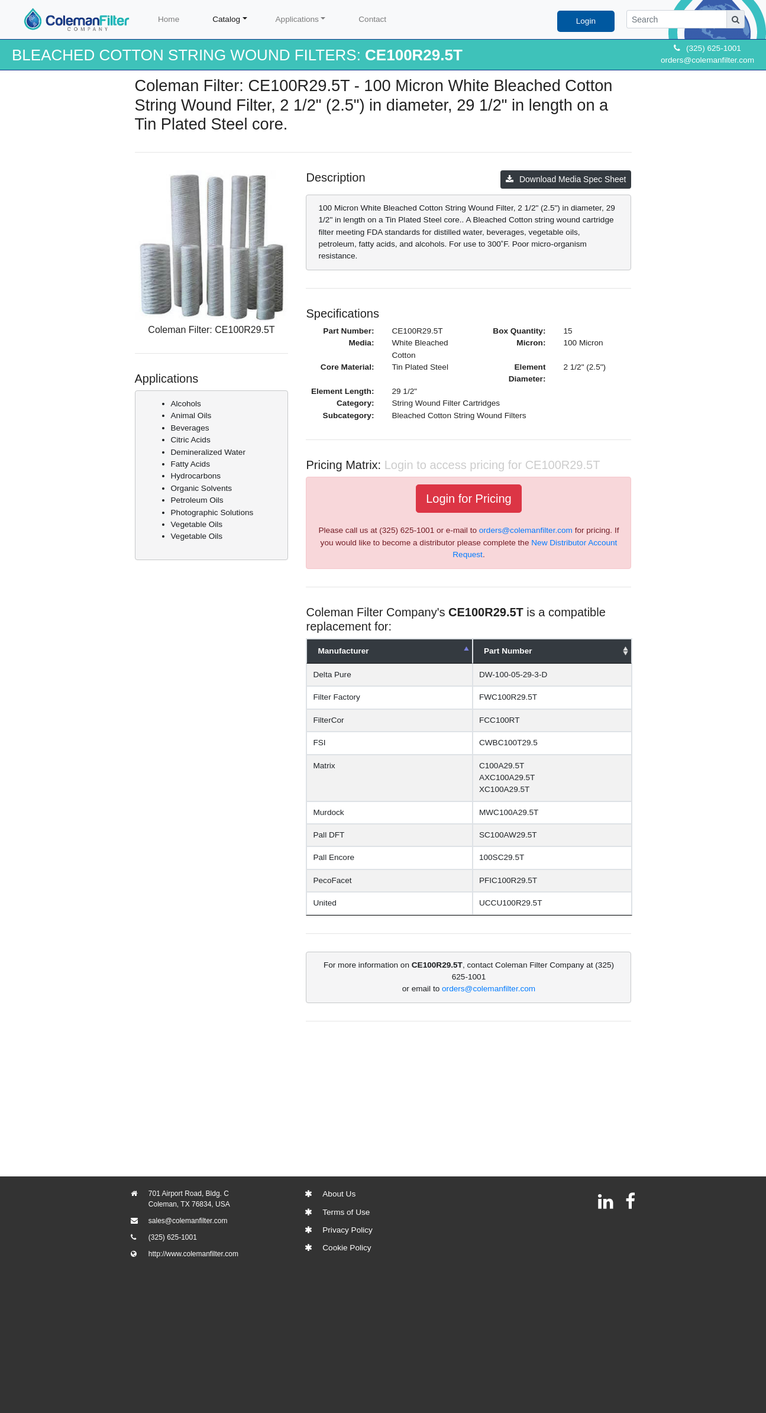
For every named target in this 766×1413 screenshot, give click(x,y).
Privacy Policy (347, 1230)
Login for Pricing (469, 498)
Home (168, 19)
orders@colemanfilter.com (707, 60)
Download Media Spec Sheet (566, 179)
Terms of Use (346, 1212)
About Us (338, 1193)
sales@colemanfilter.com (188, 1221)
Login (586, 21)
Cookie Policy (346, 1247)
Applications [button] (297, 19)
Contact (372, 19)
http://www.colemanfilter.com (193, 1254)
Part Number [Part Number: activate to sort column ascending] (508, 650)
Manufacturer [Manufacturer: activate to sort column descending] (343, 650)
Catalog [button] (226, 19)
